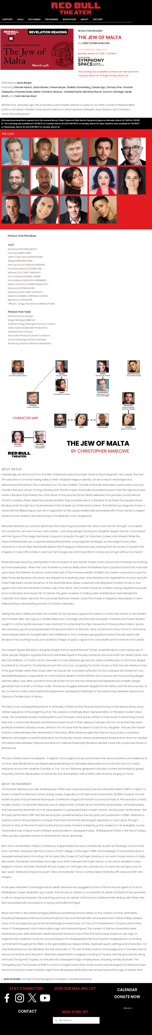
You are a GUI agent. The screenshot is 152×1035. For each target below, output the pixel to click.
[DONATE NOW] (127, 996)
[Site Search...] (76, 1020)
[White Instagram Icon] (20, 998)
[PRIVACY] (128, 1008)
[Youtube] (45, 998)
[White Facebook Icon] (7, 998)
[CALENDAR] (127, 989)
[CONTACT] (27, 1011)
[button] (51, 20)
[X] (32, 998)
